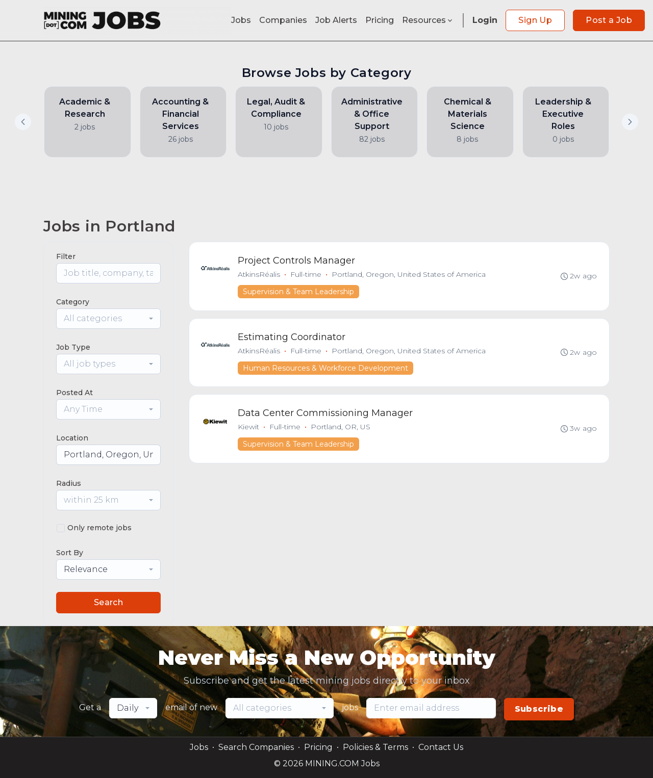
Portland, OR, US (341, 428)
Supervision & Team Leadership (299, 292)
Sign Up (535, 20)
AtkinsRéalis (259, 274)
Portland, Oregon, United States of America (409, 274)
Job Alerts (336, 20)
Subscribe (539, 709)
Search (108, 602)
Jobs (241, 20)
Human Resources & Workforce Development (326, 369)
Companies (283, 20)
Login (484, 20)
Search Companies (256, 747)
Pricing (379, 20)
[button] (630, 122)
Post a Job (609, 20)
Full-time (306, 274)
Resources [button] (428, 20)
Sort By (69, 552)
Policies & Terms (375, 747)
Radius (68, 483)
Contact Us (440, 747)
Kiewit (249, 428)
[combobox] (108, 318)
